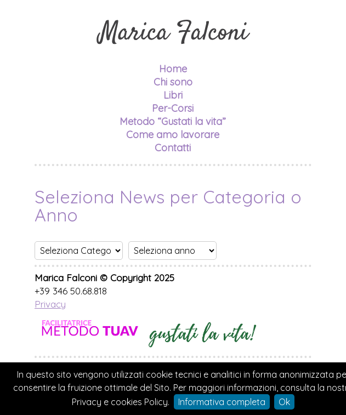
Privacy (50, 304)
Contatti (173, 147)
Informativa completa (221, 401)
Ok (284, 401)
